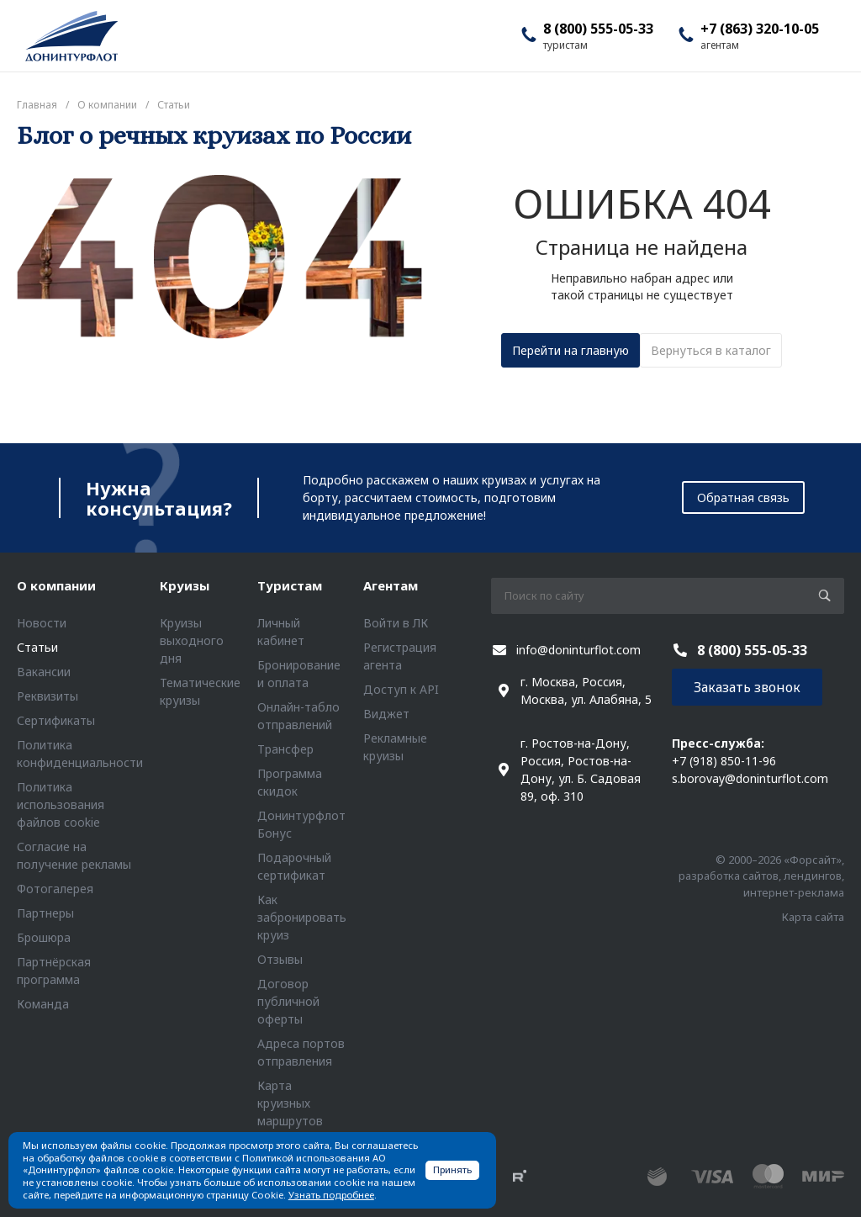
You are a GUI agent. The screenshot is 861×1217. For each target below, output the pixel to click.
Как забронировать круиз (301, 917)
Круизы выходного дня (192, 640)
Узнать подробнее (331, 1194)
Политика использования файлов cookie (60, 804)
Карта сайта (813, 916)
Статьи (37, 647)
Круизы (184, 585)
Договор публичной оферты (288, 1001)
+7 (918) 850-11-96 (724, 761)
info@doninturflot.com (578, 650)
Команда (43, 1004)
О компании (56, 585)
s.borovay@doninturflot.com (750, 778)
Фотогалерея (55, 889)
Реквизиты (47, 696)
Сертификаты (56, 720)
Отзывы (280, 959)
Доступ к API (401, 689)
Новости (41, 623)
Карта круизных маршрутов (290, 1103)
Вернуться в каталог (711, 350)
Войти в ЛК (395, 623)
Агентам (390, 585)
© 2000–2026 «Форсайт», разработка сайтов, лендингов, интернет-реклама (761, 876)
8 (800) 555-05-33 (598, 28)
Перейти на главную (570, 350)
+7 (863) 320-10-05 (759, 28)
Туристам (289, 585)
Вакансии (44, 672)
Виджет (386, 714)
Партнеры (45, 913)
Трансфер (285, 749)
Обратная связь (743, 497)
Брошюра (44, 937)
